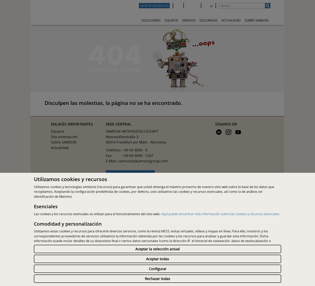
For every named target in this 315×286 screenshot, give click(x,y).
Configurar (157, 268)
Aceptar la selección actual (157, 249)
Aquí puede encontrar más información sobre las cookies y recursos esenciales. (220, 214)
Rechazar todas (157, 278)
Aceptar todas (157, 259)
